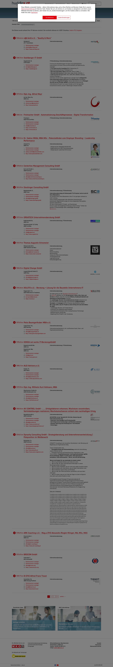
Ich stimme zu (50, 17)
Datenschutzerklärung (27, 9)
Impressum (34, 12)
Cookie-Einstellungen (64, 17)
